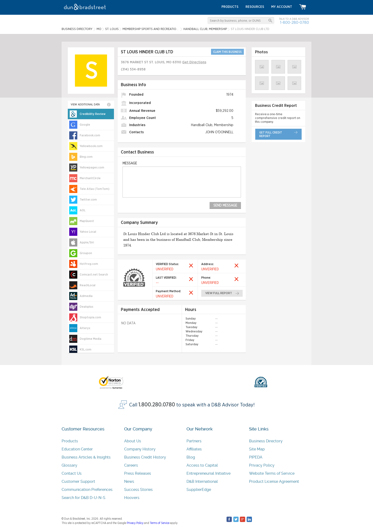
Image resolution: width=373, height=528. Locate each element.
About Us (132, 441)
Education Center (77, 449)
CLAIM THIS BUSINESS (227, 51)
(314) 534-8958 (133, 69)
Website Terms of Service (271, 473)
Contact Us (72, 473)
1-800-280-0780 (294, 22)
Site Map (257, 449)
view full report (218, 293)
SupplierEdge (198, 489)
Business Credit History (145, 457)
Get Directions (194, 62)
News (129, 481)
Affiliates (194, 449)
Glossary (69, 465)
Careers (131, 465)
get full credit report (270, 134)
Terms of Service (159, 523)
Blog (190, 457)
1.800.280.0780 (156, 405)
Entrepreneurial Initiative (208, 473)
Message (130, 163)
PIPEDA (255, 457)
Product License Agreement (274, 481)
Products (70, 441)
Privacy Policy (262, 465)
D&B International (202, 481)
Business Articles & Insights (86, 457)
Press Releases (137, 473)
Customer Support (78, 481)
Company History (140, 449)
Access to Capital (202, 465)
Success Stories (138, 489)
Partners (193, 441)
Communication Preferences (87, 489)
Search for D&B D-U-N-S (83, 497)
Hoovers (131, 497)
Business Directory (266, 441)
